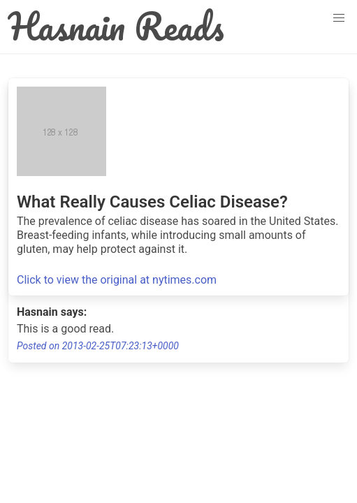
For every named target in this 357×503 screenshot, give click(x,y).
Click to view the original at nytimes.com (117, 279)
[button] (339, 18)
